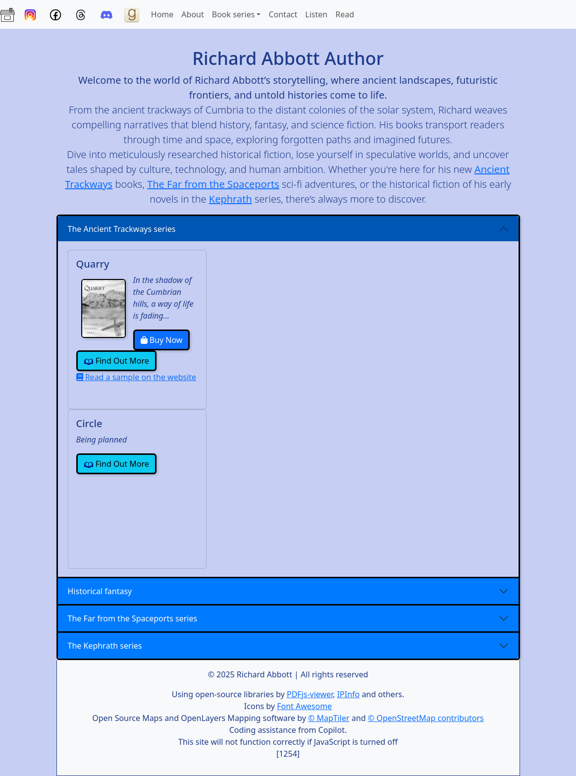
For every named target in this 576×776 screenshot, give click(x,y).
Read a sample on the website (136, 377)
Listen (316, 14)
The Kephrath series (105, 645)
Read (344, 14)
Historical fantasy (100, 591)
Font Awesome (304, 706)
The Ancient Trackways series (122, 228)
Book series (233, 14)
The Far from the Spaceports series (133, 618)
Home (164, 14)
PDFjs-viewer (310, 694)
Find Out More (116, 361)
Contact (282, 14)
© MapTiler (329, 718)
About (192, 14)
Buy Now (162, 339)
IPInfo (348, 694)
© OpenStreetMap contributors (426, 718)
